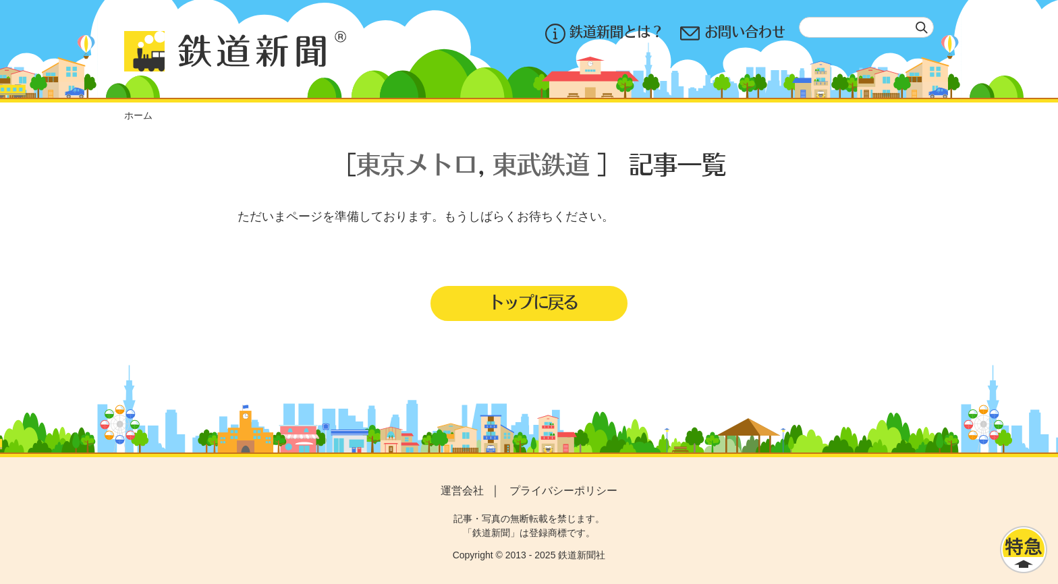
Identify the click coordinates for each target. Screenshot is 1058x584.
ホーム (138, 115)
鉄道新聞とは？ (604, 33)
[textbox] (866, 27)
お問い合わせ (732, 33)
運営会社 (462, 490)
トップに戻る (533, 301)
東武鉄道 (541, 163)
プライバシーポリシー (563, 490)
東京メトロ (417, 163)
